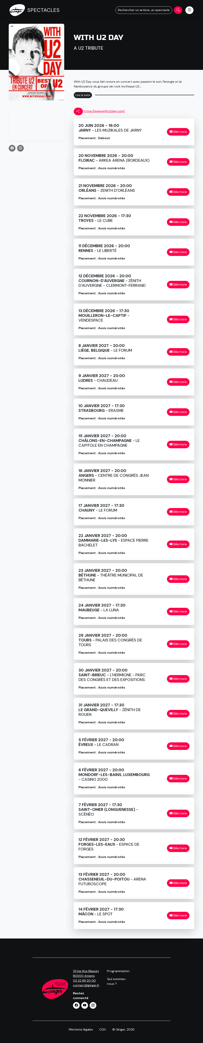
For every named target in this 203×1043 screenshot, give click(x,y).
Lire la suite (83, 95)
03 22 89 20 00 (84, 980)
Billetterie (178, 132)
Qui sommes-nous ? (116, 981)
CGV (102, 1029)
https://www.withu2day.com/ (104, 111)
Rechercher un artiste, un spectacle (144, 10)
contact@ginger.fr (86, 985)
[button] (12, 148)
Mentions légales (81, 1029)
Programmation (118, 971)
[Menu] (189, 10)
